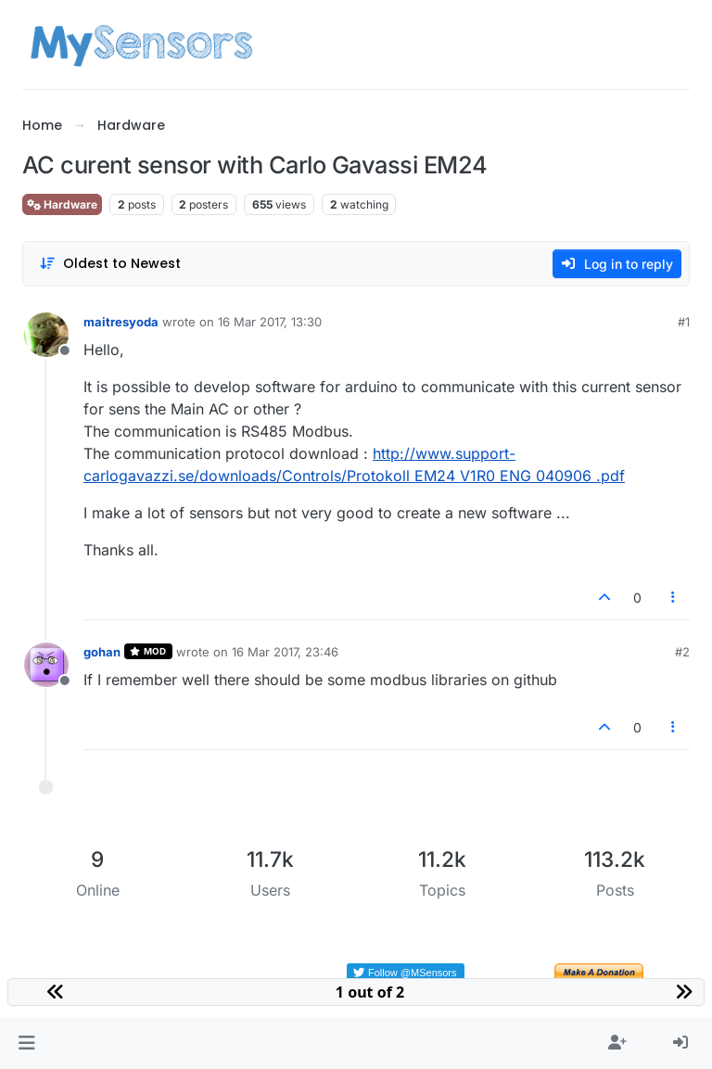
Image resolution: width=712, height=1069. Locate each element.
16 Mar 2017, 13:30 (270, 321)
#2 (682, 651)
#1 (684, 321)
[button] (26, 1043)
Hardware (62, 204)
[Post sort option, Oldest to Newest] (110, 263)
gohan (102, 651)
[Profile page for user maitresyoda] (46, 334)
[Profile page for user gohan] (46, 665)
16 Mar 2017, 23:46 (285, 651)
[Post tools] (674, 597)
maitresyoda (121, 321)
